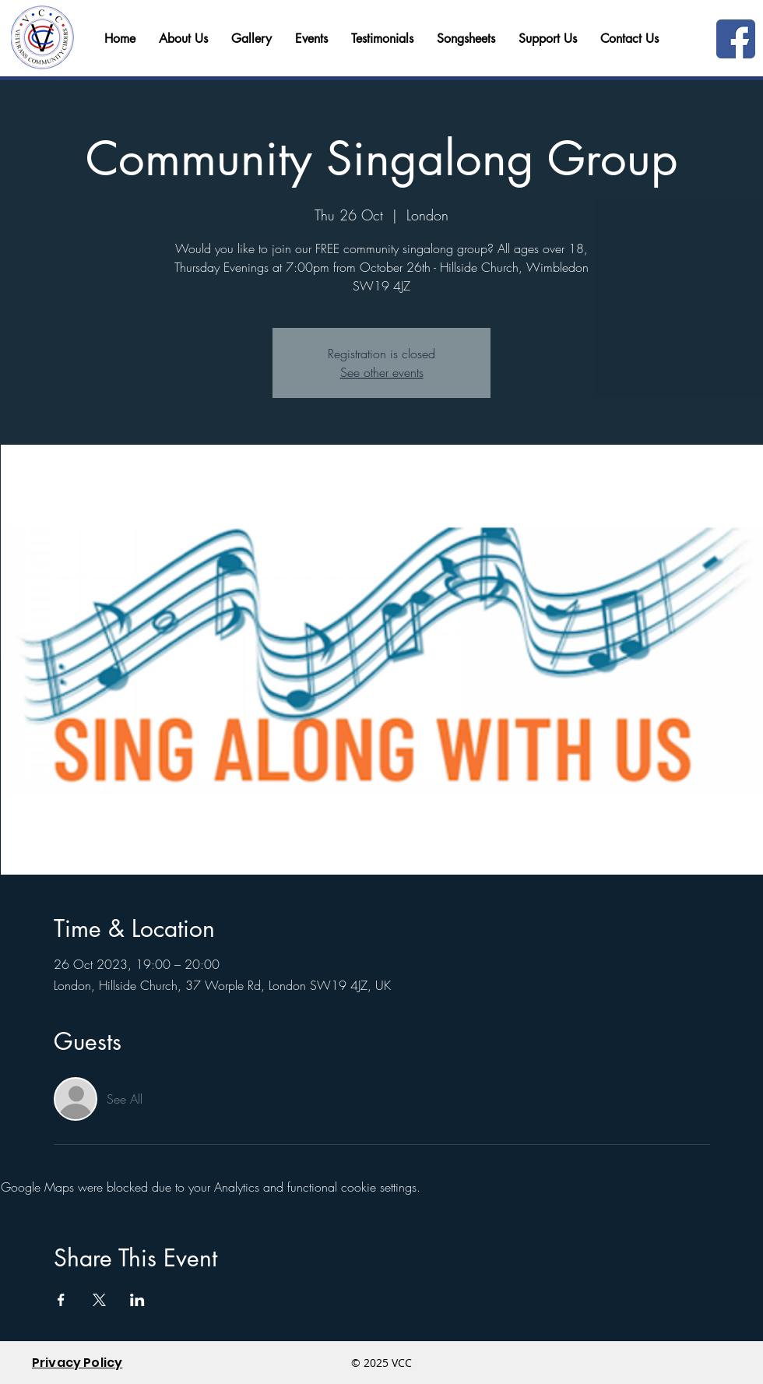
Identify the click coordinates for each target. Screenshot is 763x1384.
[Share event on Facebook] (61, 1300)
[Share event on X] (99, 1300)
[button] (629, 38)
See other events (382, 372)
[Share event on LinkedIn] (137, 1300)
